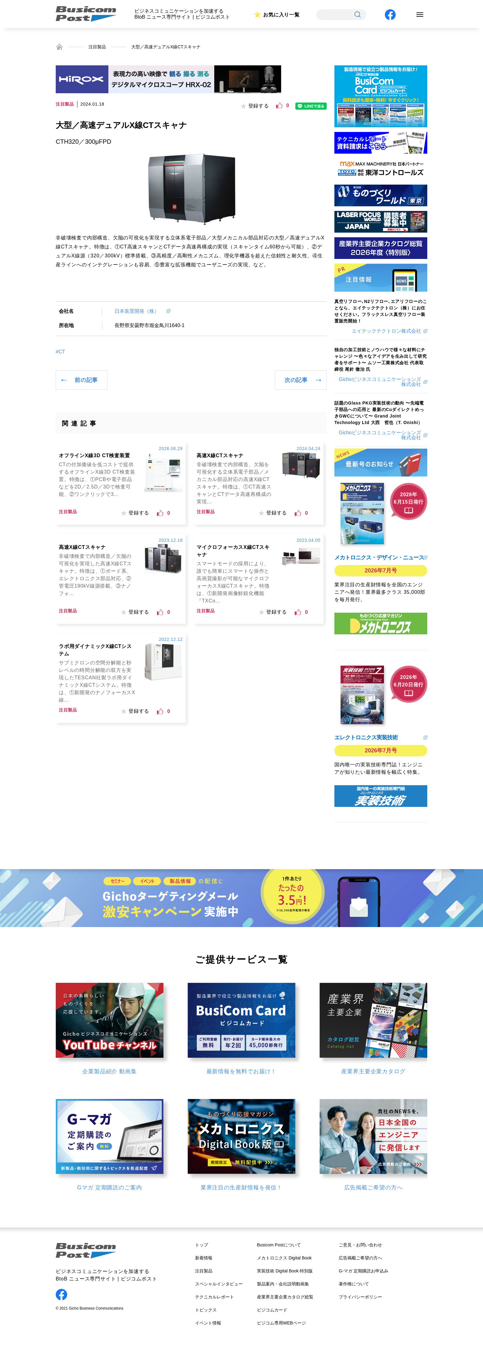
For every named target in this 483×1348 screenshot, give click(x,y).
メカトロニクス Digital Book (284, 1257)
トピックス (206, 1309)
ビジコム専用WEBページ (281, 1322)
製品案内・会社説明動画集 (283, 1283)
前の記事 (86, 380)
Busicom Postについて (279, 1244)
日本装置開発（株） (139, 311)
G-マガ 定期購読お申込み (363, 1270)
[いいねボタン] (279, 105)
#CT (60, 351)
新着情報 (203, 1257)
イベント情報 (208, 1322)
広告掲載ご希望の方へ (360, 1257)
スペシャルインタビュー (219, 1283)
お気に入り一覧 (281, 14)
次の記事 (296, 380)
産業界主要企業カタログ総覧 (285, 1296)
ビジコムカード (272, 1309)
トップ (201, 1244)
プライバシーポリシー (360, 1296)
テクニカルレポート (214, 1296)
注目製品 (97, 46)
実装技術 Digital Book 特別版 (285, 1270)
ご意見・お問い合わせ (360, 1244)
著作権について (354, 1283)
